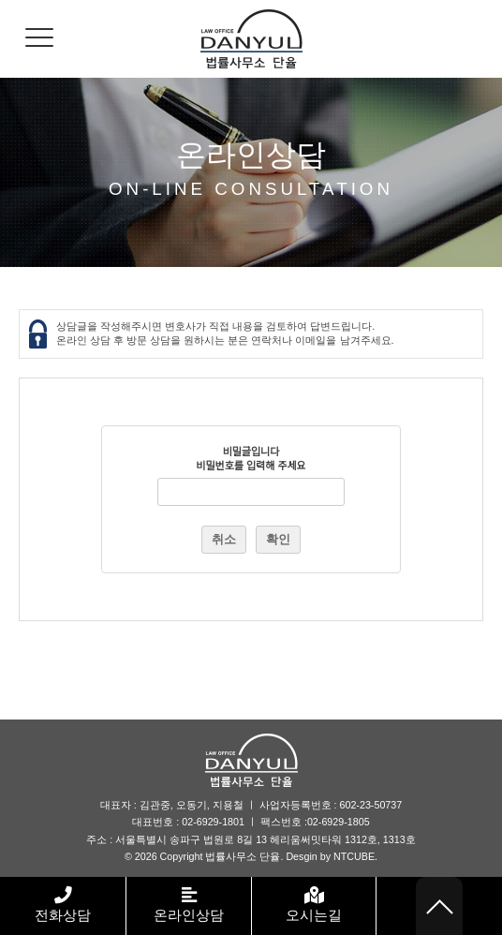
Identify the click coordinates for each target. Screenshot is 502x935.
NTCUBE (354, 856)
